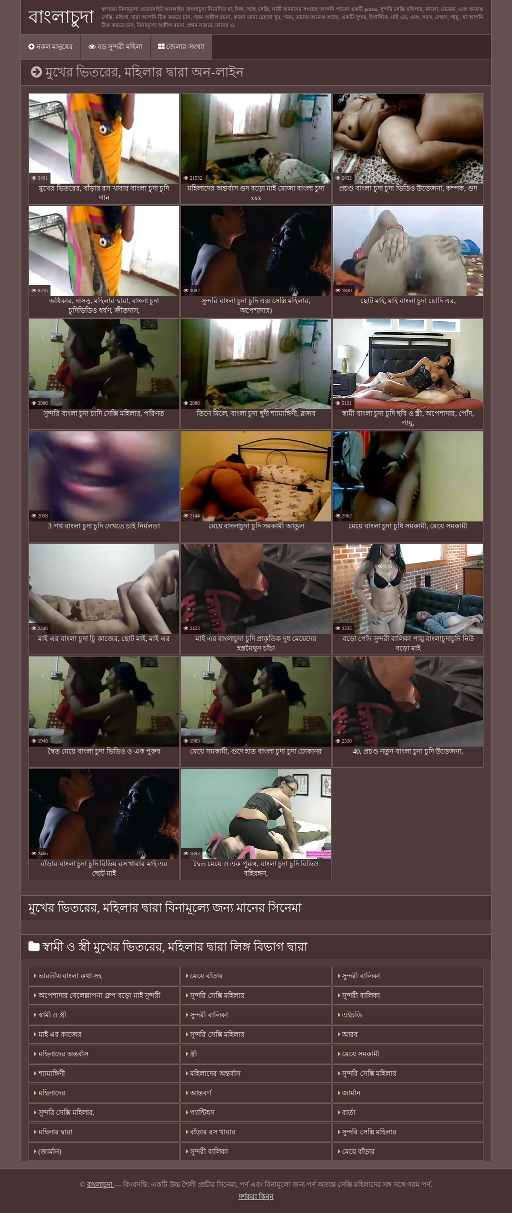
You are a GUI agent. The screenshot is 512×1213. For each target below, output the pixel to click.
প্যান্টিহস (200, 1112)
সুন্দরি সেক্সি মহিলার (215, 995)
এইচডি (350, 1015)
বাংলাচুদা (61, 17)
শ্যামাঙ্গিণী (49, 1073)
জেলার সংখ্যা (181, 47)
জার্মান (349, 1093)
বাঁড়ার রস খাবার (211, 1132)
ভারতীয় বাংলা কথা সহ (68, 976)
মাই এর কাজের (58, 1034)
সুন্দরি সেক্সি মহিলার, (64, 1112)
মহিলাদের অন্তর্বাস (61, 1054)
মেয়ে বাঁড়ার (204, 976)
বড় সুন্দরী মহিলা (115, 47)
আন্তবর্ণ (199, 1093)
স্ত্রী (192, 1054)
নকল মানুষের (50, 47)
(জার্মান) (48, 1151)
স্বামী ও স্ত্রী (50, 1015)
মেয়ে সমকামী (359, 1054)
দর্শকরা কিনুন (256, 1196)
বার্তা (347, 1112)
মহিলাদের (50, 1093)
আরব (348, 1034)
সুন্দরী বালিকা (207, 1015)
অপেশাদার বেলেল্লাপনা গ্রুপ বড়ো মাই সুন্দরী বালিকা (97, 998)
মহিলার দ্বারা (53, 1132)
